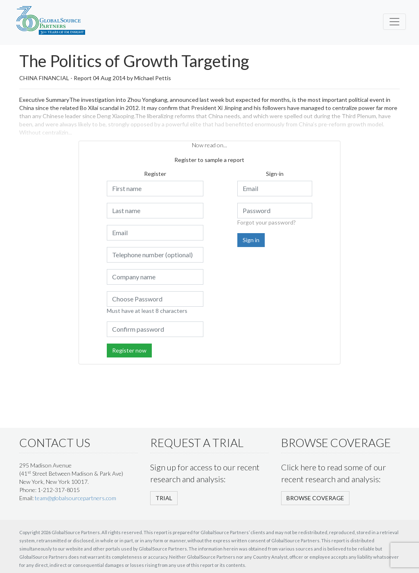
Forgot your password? (266, 222)
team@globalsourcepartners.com (75, 497)
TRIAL (163, 497)
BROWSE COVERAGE (315, 497)
